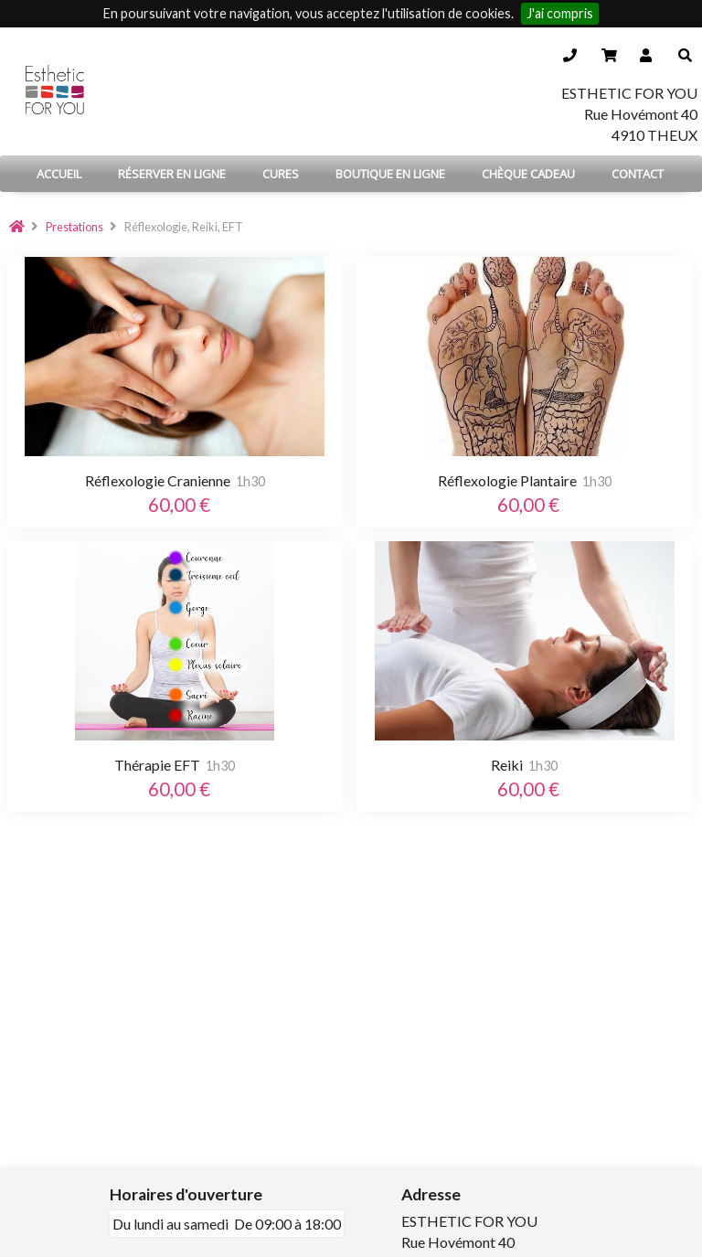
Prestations (74, 226)
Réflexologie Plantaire (507, 480)
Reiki (507, 764)
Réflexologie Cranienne (157, 480)
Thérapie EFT (157, 764)
